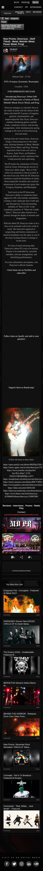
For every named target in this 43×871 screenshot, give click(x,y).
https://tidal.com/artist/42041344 (21, 488)
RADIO (24, 2)
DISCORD (19, 12)
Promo (29, 505)
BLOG (16, 2)
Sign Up (35, 2)
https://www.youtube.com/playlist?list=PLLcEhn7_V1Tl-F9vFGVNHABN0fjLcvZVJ (21, 473)
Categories (14, 18)
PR (26, 7)
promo (4, 22)
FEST (28, 12)
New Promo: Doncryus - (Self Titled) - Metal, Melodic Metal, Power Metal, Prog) (11, 27)
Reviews (7, 505)
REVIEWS (37, 12)
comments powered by (21, 571)
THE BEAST (13, 49)
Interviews (18, 505)
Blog (6, 18)
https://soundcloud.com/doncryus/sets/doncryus (23, 479)
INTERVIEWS (35, 7)
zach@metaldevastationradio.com (21, 514)
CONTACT (18, 7)
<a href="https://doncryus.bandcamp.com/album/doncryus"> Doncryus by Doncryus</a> (21, 398)
